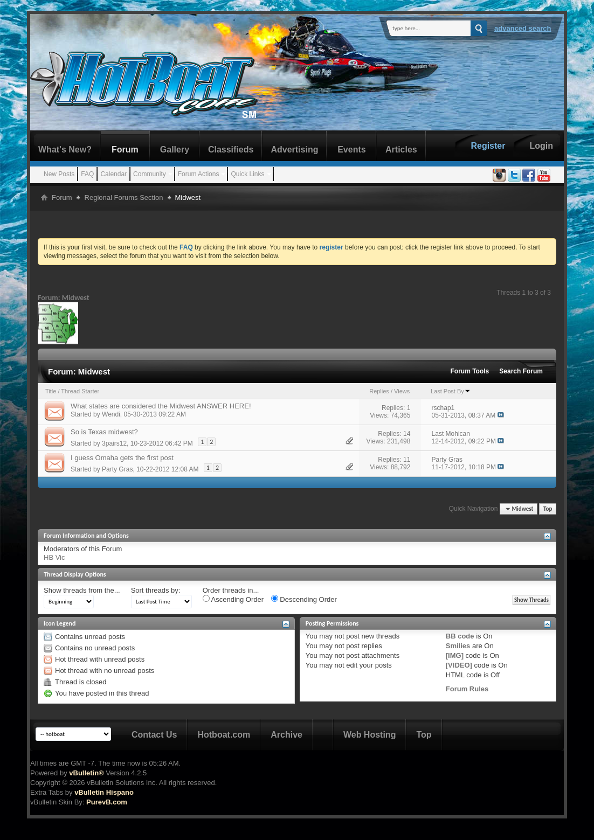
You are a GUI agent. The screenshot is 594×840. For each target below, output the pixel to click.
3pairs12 (114, 443)
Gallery (174, 149)
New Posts (59, 174)
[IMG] (455, 655)
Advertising (294, 149)
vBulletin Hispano (104, 792)
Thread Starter (80, 391)
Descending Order (304, 599)
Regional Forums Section (124, 197)
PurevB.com (106, 802)
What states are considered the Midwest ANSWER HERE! (161, 406)
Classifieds (230, 149)
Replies (379, 391)
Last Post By (451, 391)
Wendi (111, 414)
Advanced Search (522, 28)
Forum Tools (470, 371)
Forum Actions (198, 174)
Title (50, 391)
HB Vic (54, 557)
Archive (286, 734)
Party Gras (117, 469)
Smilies (458, 646)
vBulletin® (86, 773)
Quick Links (247, 174)
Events (351, 149)
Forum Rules (467, 689)
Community (149, 174)
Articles (401, 149)
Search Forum (521, 371)
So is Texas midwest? (104, 432)
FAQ (87, 174)
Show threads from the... (82, 590)
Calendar (113, 174)
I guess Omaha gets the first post (122, 458)
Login (541, 145)
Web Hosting (369, 734)
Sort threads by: (156, 590)
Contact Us (154, 734)
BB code (460, 636)
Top (547, 508)
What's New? (65, 149)
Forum (125, 149)
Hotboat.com (223, 734)
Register (488, 145)
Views (402, 391)
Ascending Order (233, 599)
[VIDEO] (459, 665)
